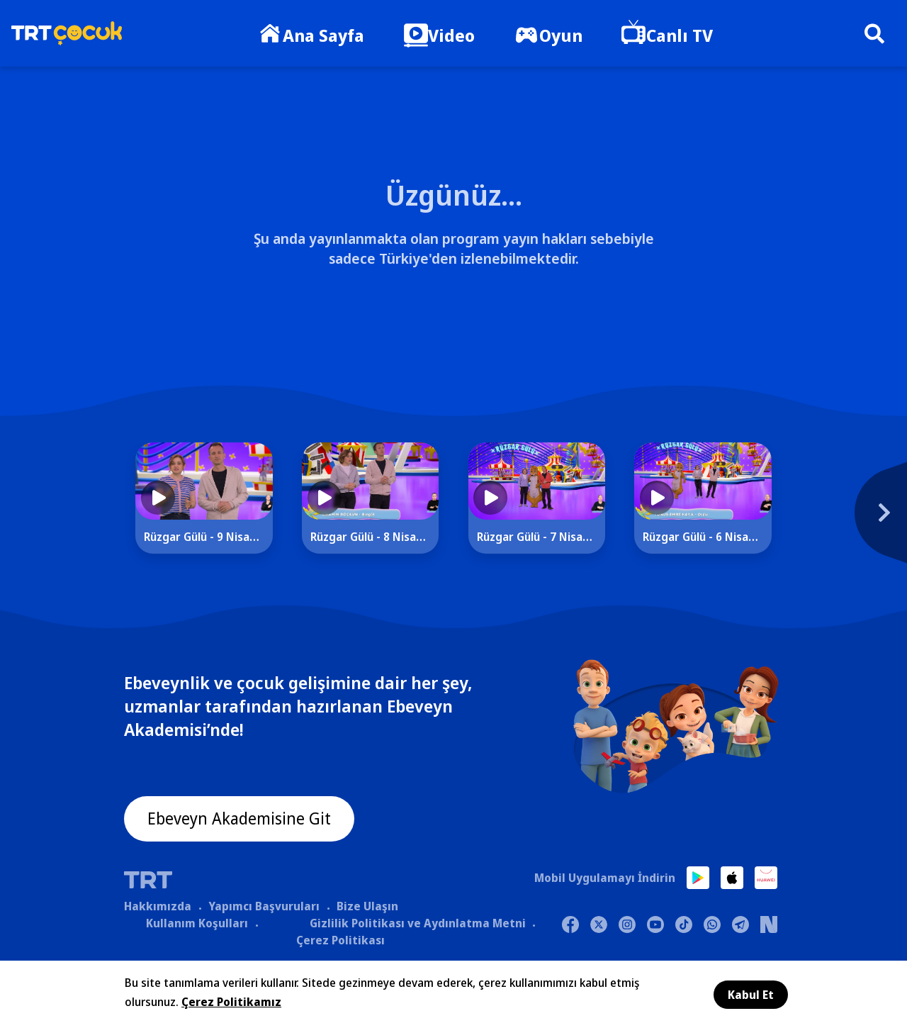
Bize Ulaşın (367, 907)
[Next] (818, 519)
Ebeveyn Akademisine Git (242, 820)
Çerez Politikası (340, 941)
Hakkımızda (157, 907)
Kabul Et (751, 994)
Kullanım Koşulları (197, 924)
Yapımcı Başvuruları (264, 907)
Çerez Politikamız (231, 1002)
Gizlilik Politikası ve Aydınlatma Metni (418, 924)
